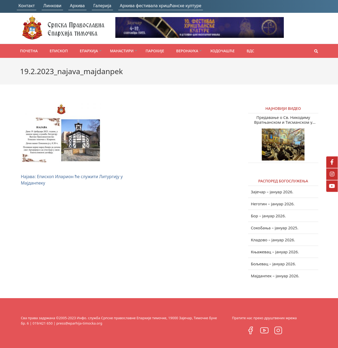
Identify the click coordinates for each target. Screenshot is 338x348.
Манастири (121, 50)
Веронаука (187, 50)
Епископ (59, 50)
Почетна (29, 50)
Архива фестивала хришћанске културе (160, 6)
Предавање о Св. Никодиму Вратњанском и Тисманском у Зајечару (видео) (283, 120)
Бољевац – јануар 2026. (273, 263)
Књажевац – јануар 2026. (275, 251)
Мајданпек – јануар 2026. (275, 275)
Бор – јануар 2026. (268, 215)
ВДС (250, 50)
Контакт (26, 6)
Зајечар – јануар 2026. (272, 191)
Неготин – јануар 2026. (272, 203)
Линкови (52, 6)
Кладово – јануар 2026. (273, 239)
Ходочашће (222, 50)
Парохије (155, 50)
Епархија (89, 50)
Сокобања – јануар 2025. (274, 227)
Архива (77, 6)
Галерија (102, 6)
